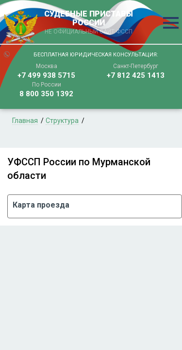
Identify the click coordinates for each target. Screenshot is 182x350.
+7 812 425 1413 (136, 75)
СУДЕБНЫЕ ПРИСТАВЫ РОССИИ (89, 23)
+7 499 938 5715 (46, 75)
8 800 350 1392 (46, 93)
